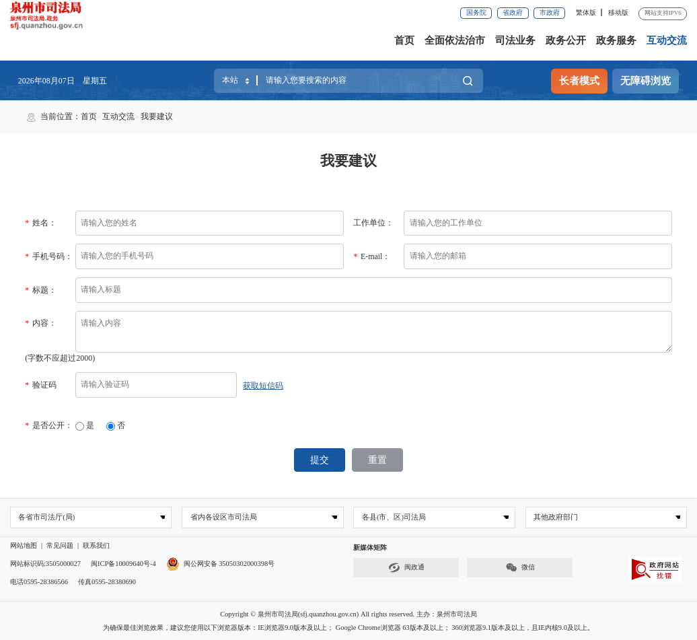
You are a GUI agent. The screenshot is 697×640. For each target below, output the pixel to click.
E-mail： (371, 256)
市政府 (550, 12)
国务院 (476, 12)
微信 (520, 567)
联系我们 (96, 544)
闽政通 (406, 567)
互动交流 (667, 40)
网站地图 (23, 544)
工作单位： (373, 222)
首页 (404, 40)
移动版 (618, 12)
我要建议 (157, 116)
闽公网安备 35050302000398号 (220, 563)
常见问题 (59, 544)
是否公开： (48, 425)
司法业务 (515, 40)
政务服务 (616, 40)
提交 (320, 459)
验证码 (40, 385)
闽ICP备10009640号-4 (123, 563)
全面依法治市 (455, 40)
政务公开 (566, 40)
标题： (40, 290)
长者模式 (579, 80)
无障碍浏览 (645, 80)
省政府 (513, 12)
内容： (40, 323)
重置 (377, 459)
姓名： (40, 222)
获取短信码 (263, 385)
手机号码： (48, 256)
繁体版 (586, 12)
